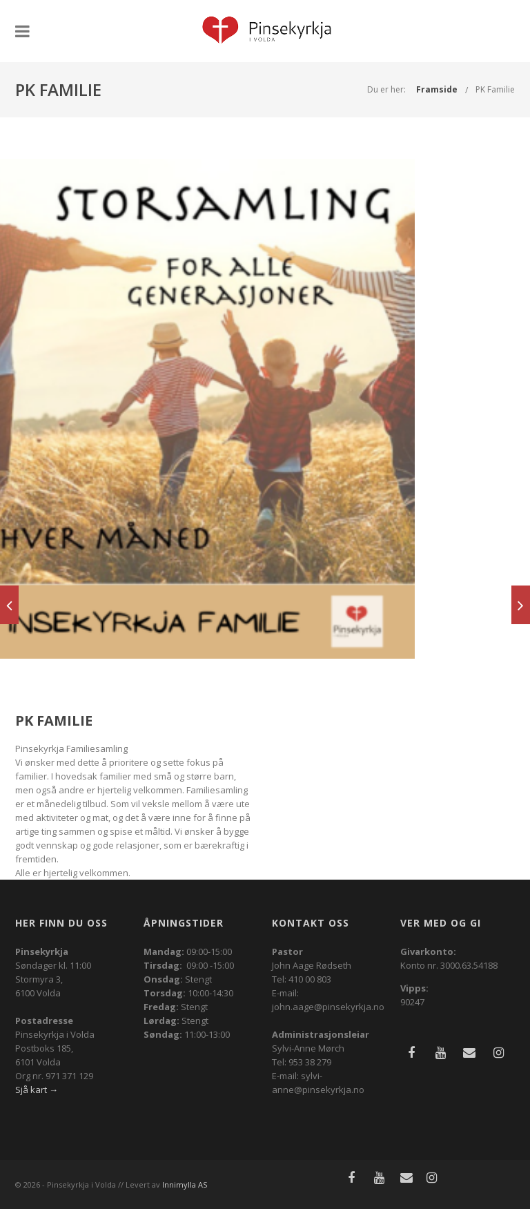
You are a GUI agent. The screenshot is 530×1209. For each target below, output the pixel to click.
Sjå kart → (36, 1089)
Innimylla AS (184, 1184)
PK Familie (495, 89)
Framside (437, 89)
